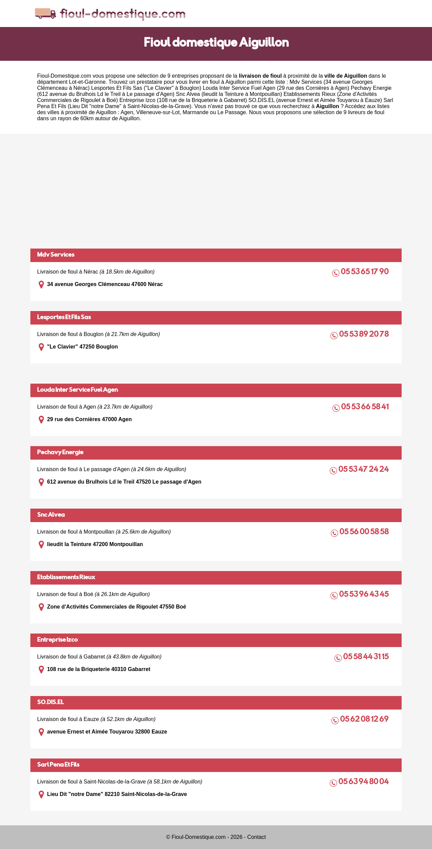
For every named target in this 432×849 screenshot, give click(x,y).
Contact (256, 837)
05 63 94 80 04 (364, 782)
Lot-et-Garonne (87, 82)
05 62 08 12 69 (365, 719)
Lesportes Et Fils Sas (64, 317)
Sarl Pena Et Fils (58, 765)
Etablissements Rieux (66, 578)
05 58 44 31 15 (366, 657)
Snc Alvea (51, 515)
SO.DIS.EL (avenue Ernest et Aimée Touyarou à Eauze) (315, 100)
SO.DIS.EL (50, 702)
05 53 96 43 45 (364, 594)
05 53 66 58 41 (365, 407)
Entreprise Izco (57, 640)
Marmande (195, 112)
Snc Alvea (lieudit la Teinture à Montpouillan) (229, 94)
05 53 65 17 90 (365, 272)
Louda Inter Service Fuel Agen (77, 390)
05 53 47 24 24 (364, 469)
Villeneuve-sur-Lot (158, 112)
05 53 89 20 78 (364, 334)
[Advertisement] (216, 191)
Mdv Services (55, 255)
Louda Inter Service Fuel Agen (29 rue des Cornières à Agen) (276, 88)
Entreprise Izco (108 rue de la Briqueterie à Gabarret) (183, 100)
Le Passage (231, 112)
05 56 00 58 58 (365, 532)
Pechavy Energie (60, 453)
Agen (126, 112)
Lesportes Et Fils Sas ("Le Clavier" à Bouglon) (146, 88)
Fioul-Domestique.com (64, 76)
